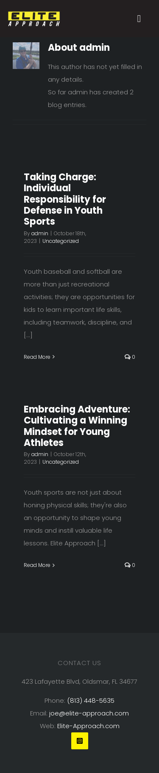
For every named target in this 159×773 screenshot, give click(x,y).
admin (39, 233)
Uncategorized (60, 241)
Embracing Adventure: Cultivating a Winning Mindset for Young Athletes (77, 426)
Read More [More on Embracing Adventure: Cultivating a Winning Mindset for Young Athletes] (37, 565)
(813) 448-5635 (90, 700)
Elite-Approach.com (88, 725)
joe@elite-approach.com (89, 713)
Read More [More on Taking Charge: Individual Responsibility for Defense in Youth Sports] (37, 356)
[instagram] (79, 740)
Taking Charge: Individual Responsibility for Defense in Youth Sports (65, 199)
